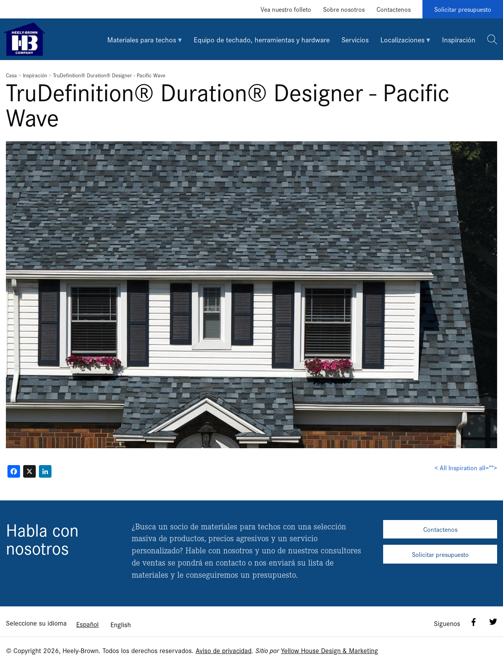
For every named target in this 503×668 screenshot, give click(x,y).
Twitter (493, 622)
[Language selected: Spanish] (103, 624)
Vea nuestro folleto (286, 9)
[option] (120, 624)
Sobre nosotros (344, 9)
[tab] (144, 39)
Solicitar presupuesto (462, 9)
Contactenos (393, 9)
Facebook (473, 622)
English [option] (120, 624)
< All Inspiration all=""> (466, 467)
